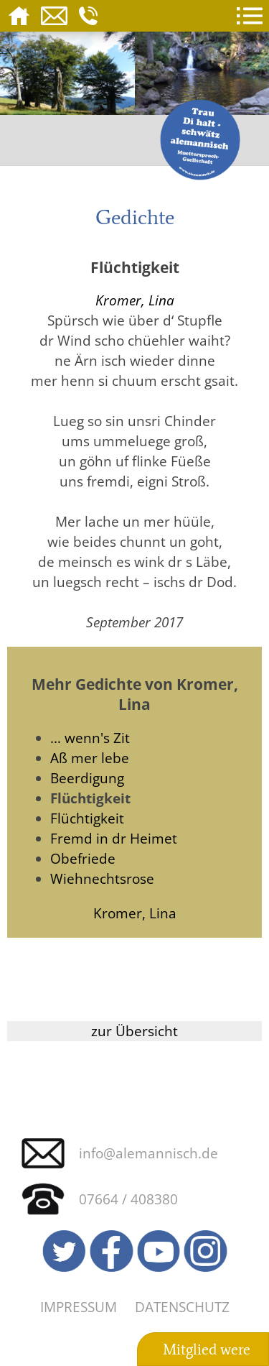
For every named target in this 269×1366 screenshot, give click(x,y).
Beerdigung (87, 778)
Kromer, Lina (134, 300)
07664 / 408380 (128, 1199)
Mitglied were (206, 1349)
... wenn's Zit (90, 738)
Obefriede (82, 858)
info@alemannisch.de (148, 1153)
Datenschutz (182, 1307)
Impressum (78, 1307)
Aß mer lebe (89, 758)
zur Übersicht (134, 1031)
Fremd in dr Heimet (113, 838)
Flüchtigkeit (87, 818)
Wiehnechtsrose (102, 878)
